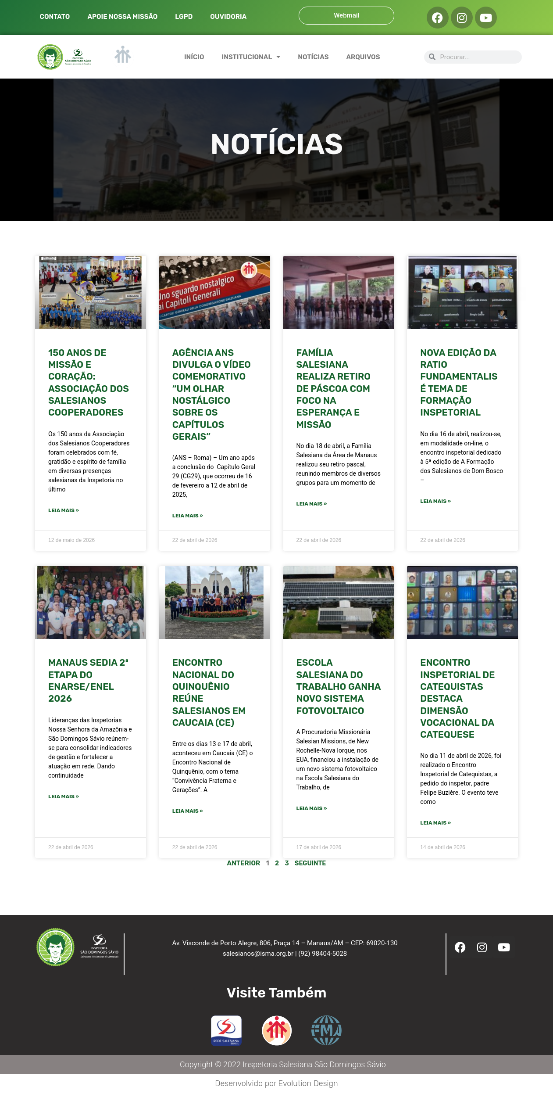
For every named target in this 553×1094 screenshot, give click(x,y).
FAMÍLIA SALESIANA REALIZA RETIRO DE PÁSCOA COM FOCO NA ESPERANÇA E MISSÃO (333, 388)
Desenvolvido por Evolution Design (276, 1084)
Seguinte (310, 864)
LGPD (184, 17)
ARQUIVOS (363, 57)
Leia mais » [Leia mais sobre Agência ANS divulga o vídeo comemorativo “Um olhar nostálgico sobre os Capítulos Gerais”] (187, 516)
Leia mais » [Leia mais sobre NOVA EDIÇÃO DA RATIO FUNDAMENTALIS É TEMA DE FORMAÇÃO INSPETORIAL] (435, 502)
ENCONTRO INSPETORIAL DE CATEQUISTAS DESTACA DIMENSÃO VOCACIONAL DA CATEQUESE (457, 698)
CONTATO (55, 17)
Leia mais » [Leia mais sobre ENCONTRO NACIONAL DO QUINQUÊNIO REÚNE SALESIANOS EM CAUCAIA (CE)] (187, 812)
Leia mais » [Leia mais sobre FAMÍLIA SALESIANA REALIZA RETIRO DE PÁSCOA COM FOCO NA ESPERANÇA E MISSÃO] (311, 504)
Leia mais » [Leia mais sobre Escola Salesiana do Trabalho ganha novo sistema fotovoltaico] (311, 809)
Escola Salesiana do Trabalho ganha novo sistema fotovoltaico (338, 686)
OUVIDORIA (228, 17)
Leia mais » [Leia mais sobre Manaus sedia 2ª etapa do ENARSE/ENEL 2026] (63, 797)
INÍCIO (194, 57)
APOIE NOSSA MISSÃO (122, 17)
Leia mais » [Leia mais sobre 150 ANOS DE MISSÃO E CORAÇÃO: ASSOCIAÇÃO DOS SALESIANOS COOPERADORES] (63, 511)
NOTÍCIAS (313, 57)
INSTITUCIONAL (251, 57)
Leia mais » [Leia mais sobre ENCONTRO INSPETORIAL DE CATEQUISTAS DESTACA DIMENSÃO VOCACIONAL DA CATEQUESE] (435, 824)
